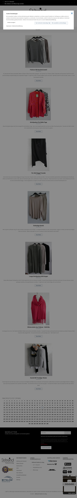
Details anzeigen (11, 22)
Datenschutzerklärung (51, 19)
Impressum (9, 26)
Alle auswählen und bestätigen (59, 23)
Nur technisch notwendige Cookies (42, 23)
